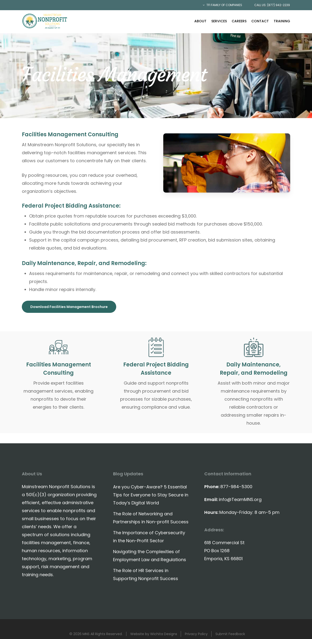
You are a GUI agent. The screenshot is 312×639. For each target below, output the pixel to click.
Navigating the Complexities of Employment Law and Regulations (149, 556)
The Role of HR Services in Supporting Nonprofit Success (145, 574)
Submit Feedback (230, 634)
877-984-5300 (236, 487)
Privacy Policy (196, 634)
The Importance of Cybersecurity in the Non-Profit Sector (149, 537)
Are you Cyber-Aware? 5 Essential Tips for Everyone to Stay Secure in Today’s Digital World (150, 495)
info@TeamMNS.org (240, 499)
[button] (69, 307)
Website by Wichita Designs (153, 634)
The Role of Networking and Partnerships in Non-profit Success (151, 518)
